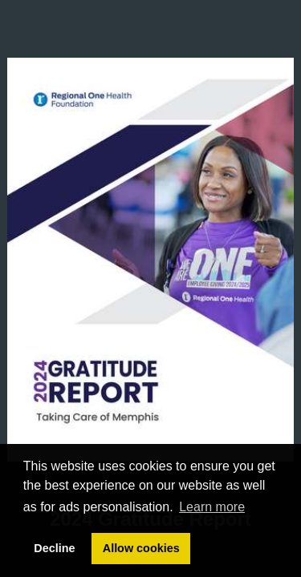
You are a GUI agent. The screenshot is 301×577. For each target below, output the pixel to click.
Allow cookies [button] (141, 548)
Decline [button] (54, 548)
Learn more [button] (212, 507)
